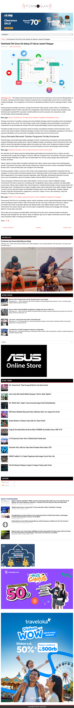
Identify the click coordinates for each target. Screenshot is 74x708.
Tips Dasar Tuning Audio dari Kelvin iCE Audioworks (24, 319)
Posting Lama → (67, 227)
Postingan (5, 482)
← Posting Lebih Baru (7, 227)
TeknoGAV (42, 707)
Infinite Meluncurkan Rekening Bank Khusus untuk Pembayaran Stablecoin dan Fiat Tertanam (40, 521)
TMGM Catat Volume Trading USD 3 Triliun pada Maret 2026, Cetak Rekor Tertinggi (36, 507)
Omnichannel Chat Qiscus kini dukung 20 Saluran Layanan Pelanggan (27, 43)
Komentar (5, 485)
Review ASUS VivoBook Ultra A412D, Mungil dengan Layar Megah (28, 299)
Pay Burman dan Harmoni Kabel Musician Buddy (16, 241)
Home (3, 39)
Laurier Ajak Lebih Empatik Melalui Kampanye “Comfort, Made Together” (30, 394)
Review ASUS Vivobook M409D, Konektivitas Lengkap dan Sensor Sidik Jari (31, 309)
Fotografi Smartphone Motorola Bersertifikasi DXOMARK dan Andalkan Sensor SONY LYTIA (35, 429)
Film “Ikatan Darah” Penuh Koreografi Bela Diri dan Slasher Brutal (28, 385)
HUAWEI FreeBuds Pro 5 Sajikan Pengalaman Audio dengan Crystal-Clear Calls (32, 456)
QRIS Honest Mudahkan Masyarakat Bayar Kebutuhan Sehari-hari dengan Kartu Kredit (34, 412)
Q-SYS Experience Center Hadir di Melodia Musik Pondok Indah (27, 438)
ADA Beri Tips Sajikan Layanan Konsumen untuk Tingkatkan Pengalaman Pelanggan (34, 197)
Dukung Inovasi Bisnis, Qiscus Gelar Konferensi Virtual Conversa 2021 (30, 150)
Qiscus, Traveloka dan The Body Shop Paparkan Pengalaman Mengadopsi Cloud (33, 117)
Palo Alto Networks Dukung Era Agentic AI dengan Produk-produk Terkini (30, 465)
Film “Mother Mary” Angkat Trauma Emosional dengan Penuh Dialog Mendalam (32, 403)
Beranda (38, 227)
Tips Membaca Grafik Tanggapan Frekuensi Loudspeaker (26, 329)
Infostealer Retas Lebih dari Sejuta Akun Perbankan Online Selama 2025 (30, 447)
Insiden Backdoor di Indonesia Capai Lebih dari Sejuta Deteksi (27, 421)
